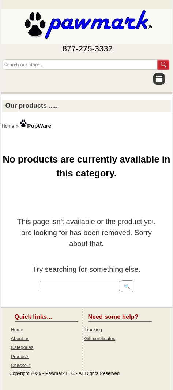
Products (20, 356)
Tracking (93, 329)
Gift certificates (100, 338)
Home (8, 126)
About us (20, 338)
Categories (22, 347)
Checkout (21, 365)
